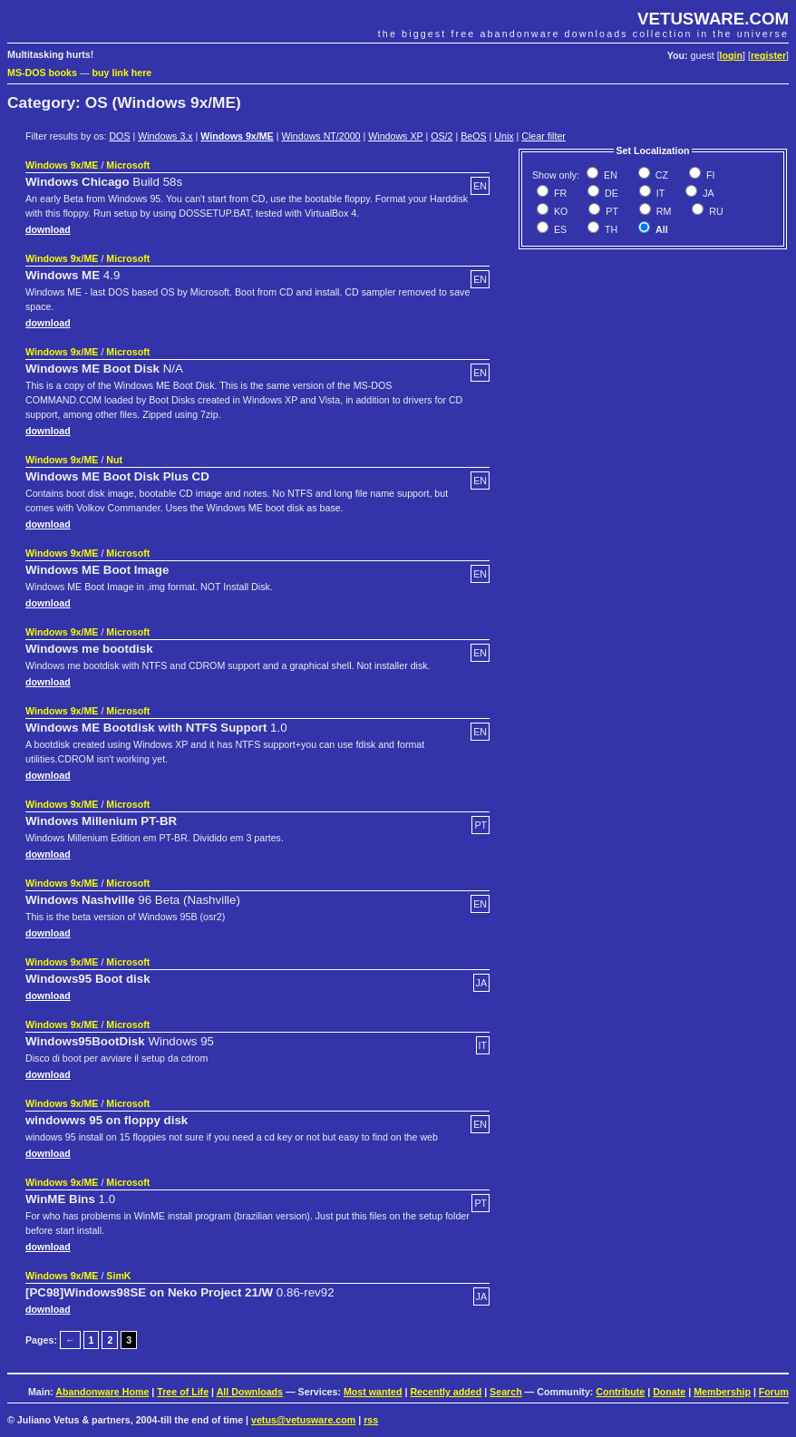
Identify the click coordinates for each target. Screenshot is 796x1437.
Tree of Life (183, 1391)
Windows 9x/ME (236, 136)
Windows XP (395, 136)
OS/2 (441, 136)
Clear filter (543, 136)
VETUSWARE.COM (713, 18)
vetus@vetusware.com (303, 1419)
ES (559, 229)
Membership (722, 1391)
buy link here (122, 72)
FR (559, 193)
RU (714, 211)
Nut (114, 459)
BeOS (473, 136)
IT (659, 193)
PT (610, 211)
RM (663, 211)
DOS (119, 136)
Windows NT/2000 (320, 136)
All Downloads (250, 1391)
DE (610, 193)
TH (609, 229)
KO (559, 211)
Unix (503, 136)
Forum (774, 1391)
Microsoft (128, 165)
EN (609, 175)
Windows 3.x (165, 136)
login (731, 55)
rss (371, 1419)
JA (706, 193)
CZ (660, 175)
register (768, 55)
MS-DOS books (42, 72)
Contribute (620, 1391)
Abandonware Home (102, 1391)
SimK (118, 1275)
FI (709, 175)
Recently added (445, 1391)
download (48, 229)
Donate (669, 1391)
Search (506, 1391)
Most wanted (373, 1391)
